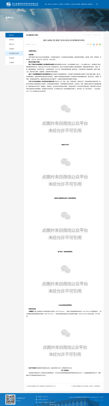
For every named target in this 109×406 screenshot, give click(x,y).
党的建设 (11, 48)
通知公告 (11, 44)
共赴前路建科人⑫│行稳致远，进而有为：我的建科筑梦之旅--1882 (88, 386)
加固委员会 (84, 4)
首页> (86, 35)
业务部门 (61, 4)
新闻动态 (11, 39)
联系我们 (90, 4)
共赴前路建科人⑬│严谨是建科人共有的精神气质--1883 (42, 386)
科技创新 (77, 4)
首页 (46, 4)
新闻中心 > (90, 35)
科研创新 (11, 58)
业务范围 (66, 4)
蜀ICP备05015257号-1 (54, 404)
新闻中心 (55, 4)
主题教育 (11, 62)
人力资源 (72, 4)
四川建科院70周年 (14, 53)
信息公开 (50, 4)
